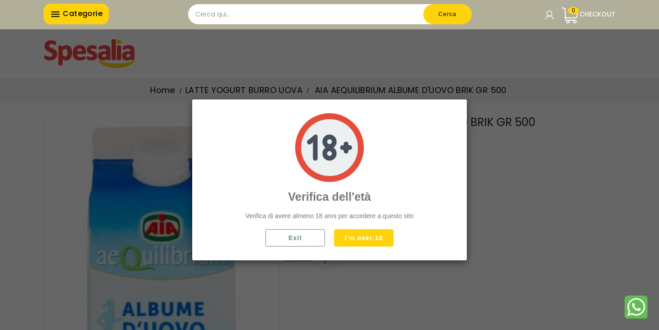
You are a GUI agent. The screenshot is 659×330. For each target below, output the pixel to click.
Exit (295, 238)
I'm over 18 (364, 238)
